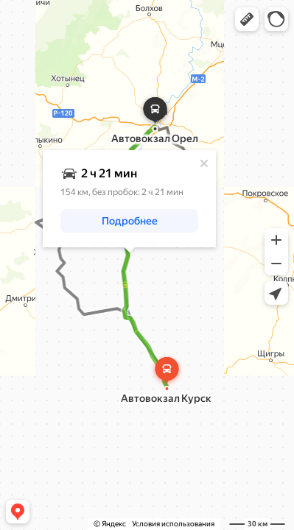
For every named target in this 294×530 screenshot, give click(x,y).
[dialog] (129, 198)
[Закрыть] (204, 163)
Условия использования (173, 524)
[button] (247, 19)
